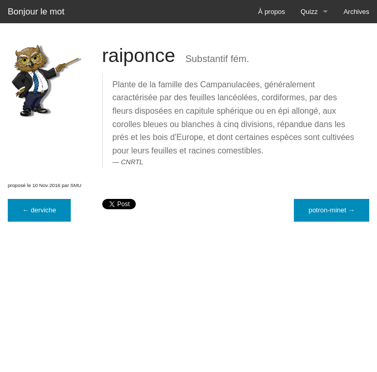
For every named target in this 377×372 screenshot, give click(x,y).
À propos (271, 12)
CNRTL (132, 162)
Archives (356, 12)
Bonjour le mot (36, 12)
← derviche (39, 210)
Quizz (309, 12)
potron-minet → (331, 210)
